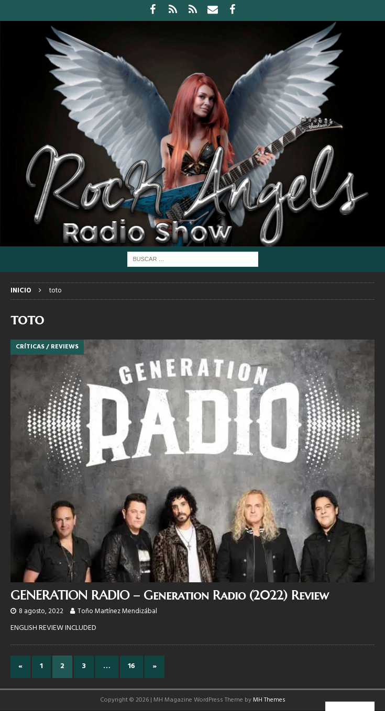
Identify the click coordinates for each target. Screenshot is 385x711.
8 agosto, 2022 (41, 611)
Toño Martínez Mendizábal (117, 611)
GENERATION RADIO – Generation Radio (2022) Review (169, 595)
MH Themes (269, 700)
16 (131, 666)
